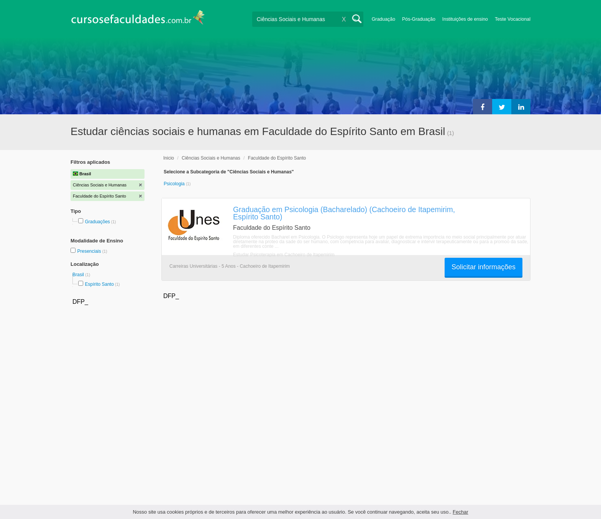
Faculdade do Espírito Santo (277, 158)
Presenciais (89, 251)
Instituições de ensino (465, 19)
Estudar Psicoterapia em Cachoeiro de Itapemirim (284, 254)
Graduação (383, 19)
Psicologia (175, 183)
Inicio (168, 158)
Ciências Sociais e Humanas (211, 158)
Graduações (97, 221)
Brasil (78, 274)
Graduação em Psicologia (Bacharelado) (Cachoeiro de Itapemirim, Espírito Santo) (344, 213)
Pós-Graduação (418, 19)
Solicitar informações (484, 267)
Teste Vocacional (512, 19)
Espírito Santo (99, 284)
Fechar (460, 512)
